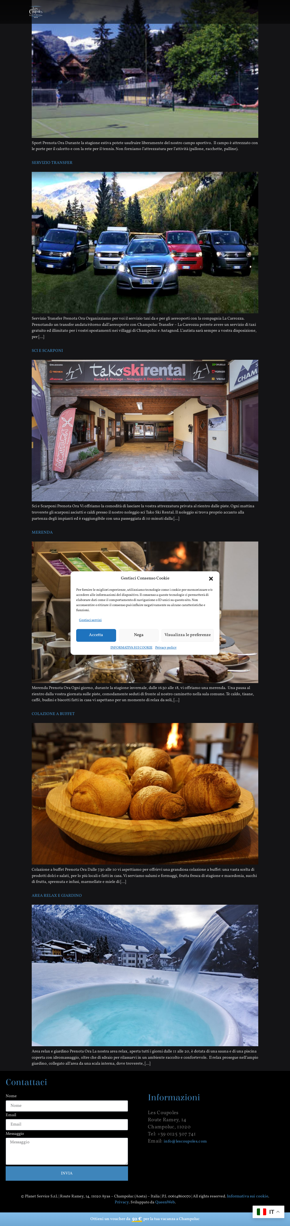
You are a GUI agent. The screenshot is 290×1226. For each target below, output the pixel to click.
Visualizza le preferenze (188, 635)
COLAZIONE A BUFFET (53, 714)
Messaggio (15, 1134)
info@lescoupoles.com (185, 1141)
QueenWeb (165, 1202)
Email (11, 1115)
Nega (139, 635)
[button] (211, 578)
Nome (11, 1096)
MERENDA (42, 532)
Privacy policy (166, 647)
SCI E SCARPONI (47, 351)
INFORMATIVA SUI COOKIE (131, 647)
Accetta (96, 635)
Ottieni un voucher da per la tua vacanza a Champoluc (145, 1219)
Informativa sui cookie (247, 1196)
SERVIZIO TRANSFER (52, 163)
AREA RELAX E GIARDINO (57, 895)
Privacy (122, 1202)
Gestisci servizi (90, 620)
